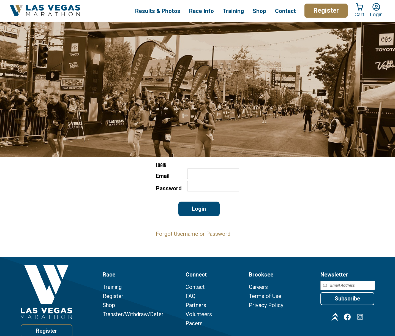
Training (112, 287)
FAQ (190, 296)
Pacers (194, 323)
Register (326, 10)
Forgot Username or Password (193, 234)
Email (163, 176)
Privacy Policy (266, 305)
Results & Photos (157, 11)
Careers (258, 287)
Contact (195, 287)
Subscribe (347, 298)
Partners (196, 305)
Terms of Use (265, 296)
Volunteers (199, 314)
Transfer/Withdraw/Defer (133, 314)
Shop (259, 11)
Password (169, 188)
